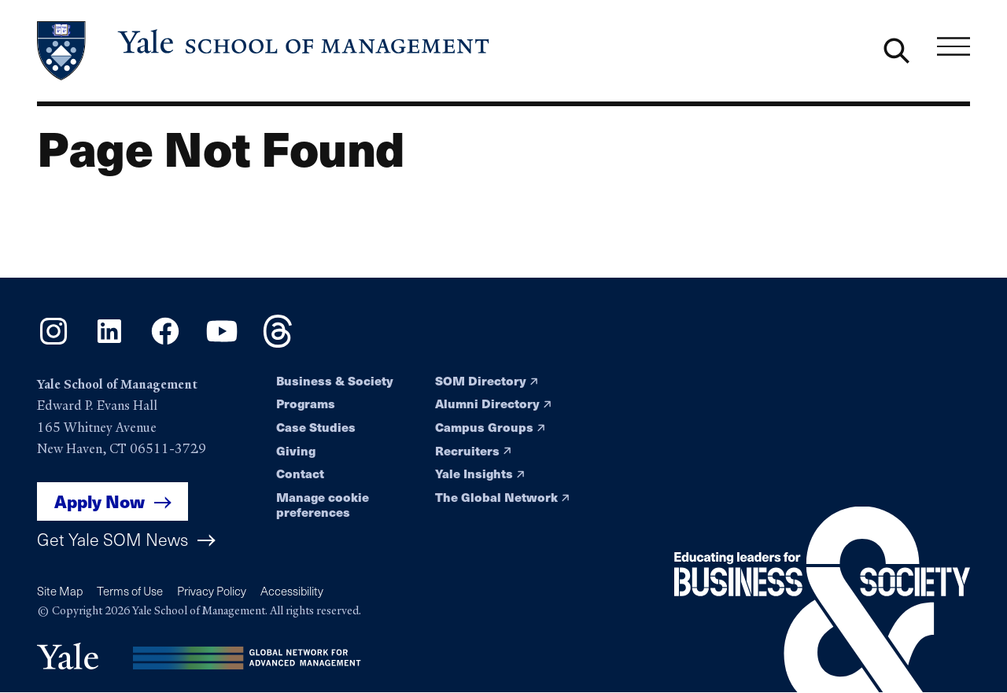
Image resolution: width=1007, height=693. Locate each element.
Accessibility (291, 591)
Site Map (60, 591)
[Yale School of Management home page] (264, 50)
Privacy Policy (211, 591)
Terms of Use (130, 591)
